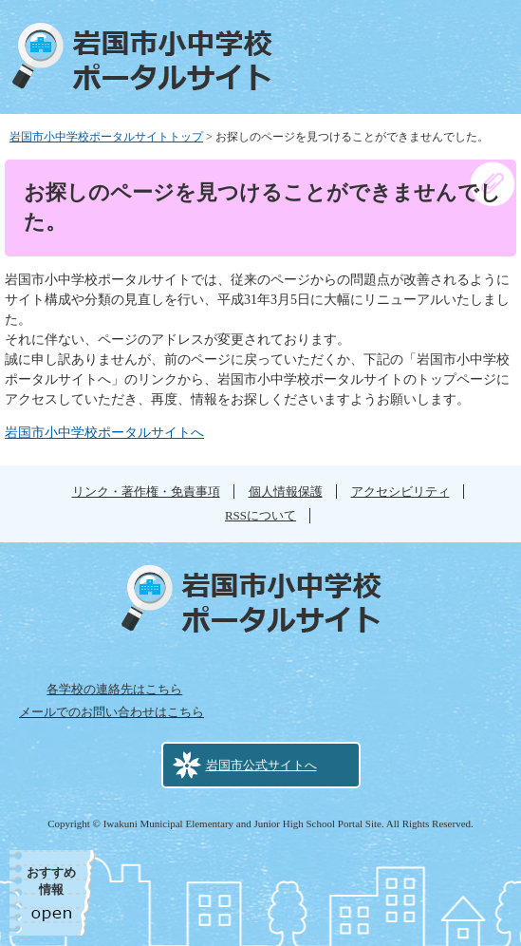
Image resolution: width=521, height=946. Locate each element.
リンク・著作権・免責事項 (146, 491)
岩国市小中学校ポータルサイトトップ (106, 136)
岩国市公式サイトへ (261, 765)
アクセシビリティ (400, 491)
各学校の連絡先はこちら (114, 689)
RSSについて (260, 515)
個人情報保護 (286, 491)
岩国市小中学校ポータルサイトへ (104, 433)
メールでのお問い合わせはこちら (111, 712)
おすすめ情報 (51, 881)
